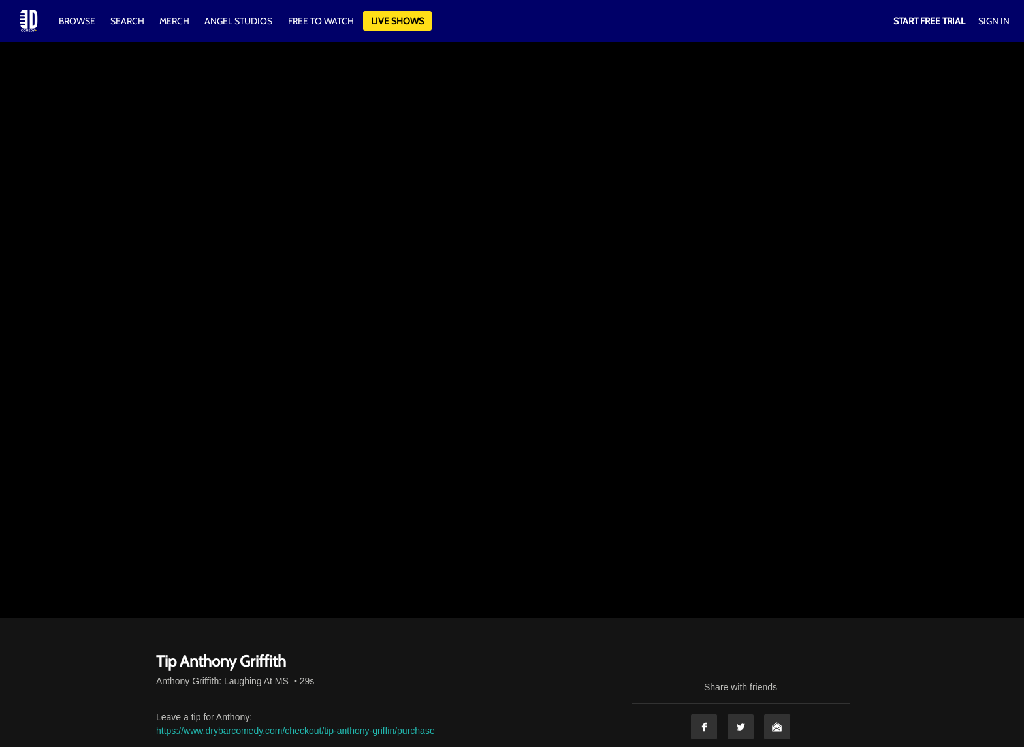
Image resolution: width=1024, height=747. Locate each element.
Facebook (704, 727)
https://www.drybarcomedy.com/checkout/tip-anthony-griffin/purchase (295, 730)
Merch (174, 21)
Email (777, 727)
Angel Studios (238, 21)
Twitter (740, 727)
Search (128, 21)
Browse (78, 21)
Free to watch (321, 21)
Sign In (994, 21)
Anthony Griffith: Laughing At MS (222, 681)
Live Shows (397, 21)
